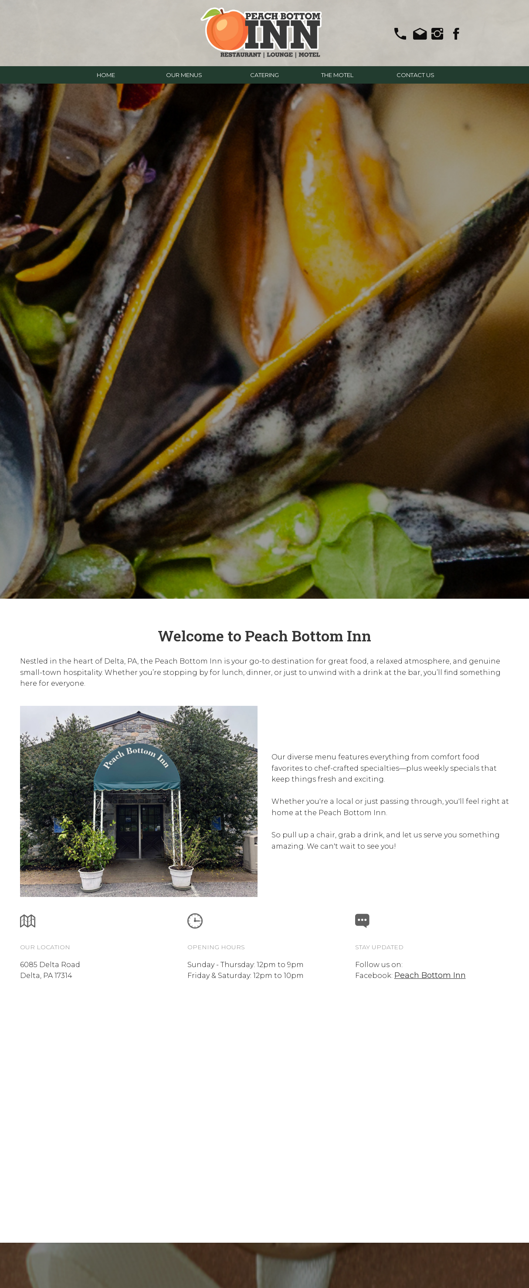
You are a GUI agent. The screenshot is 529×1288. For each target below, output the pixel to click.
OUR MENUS (184, 74)
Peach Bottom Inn (430, 975)
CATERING (264, 74)
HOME (106, 74)
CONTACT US (415, 74)
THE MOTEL (337, 74)
